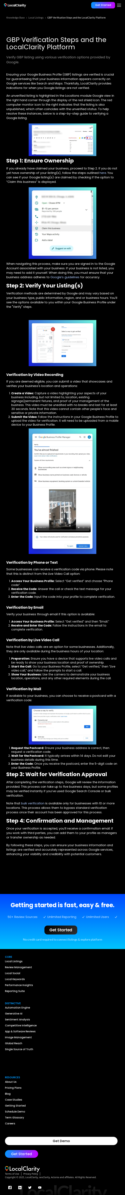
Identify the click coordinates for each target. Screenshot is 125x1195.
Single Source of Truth (19, 1049)
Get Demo (61, 1141)
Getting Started (15, 1105)
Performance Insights (19, 985)
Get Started (103, 5)
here (102, 173)
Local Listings (36, 17)
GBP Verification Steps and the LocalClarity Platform (76, 17)
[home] (14, 5)
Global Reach (13, 1043)
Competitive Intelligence (21, 1025)
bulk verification (32, 803)
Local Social (12, 973)
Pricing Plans (13, 1088)
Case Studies (13, 1099)
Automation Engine (17, 1007)
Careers (10, 1123)
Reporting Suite (15, 991)
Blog (8, 1093)
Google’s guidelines (64, 277)
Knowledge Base (15, 17)
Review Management (18, 967)
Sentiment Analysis (17, 1019)
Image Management (18, 1037)
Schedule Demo (15, 1111)
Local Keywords (15, 979)
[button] (118, 5)
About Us (11, 1082)
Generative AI (13, 1013)
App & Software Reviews (20, 1031)
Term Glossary (14, 1117)
